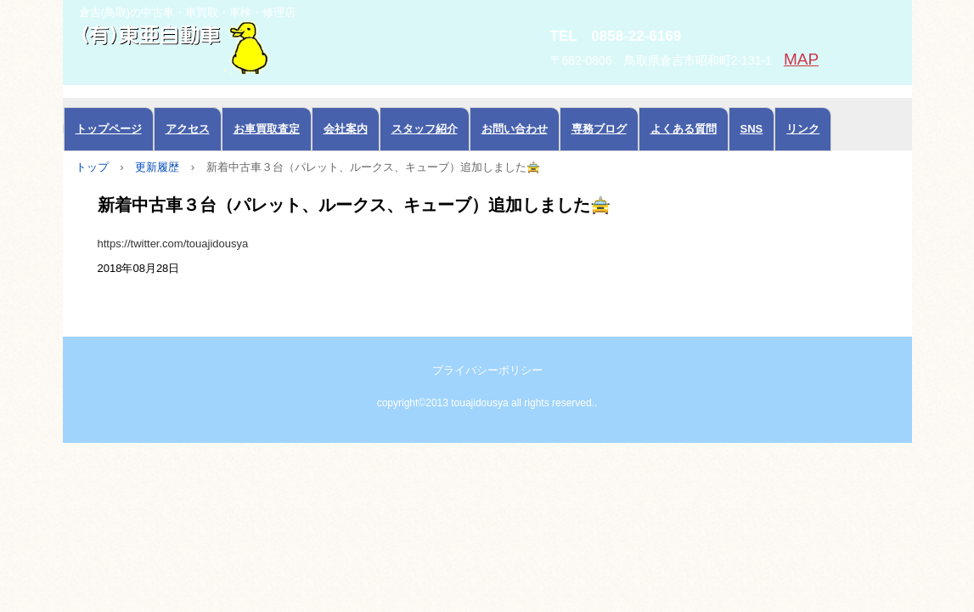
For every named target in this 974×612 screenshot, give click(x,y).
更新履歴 (157, 167)
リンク (802, 128)
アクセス (188, 128)
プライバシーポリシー (487, 370)
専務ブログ (599, 128)
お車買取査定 (267, 128)
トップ (92, 167)
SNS (751, 128)
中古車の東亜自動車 (253, 46)
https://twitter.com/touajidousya (173, 243)
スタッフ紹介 (424, 128)
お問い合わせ (514, 128)
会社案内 (346, 128)
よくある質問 (683, 128)
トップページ (109, 128)
